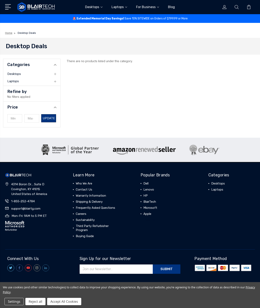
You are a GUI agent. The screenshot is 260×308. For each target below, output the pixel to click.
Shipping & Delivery (89, 202)
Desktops (94, 7)
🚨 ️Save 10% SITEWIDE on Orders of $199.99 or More (130, 18)
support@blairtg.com (25, 208)
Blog (171, 7)
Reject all (35, 301)
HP (145, 195)
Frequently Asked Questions (95, 208)
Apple (147, 214)
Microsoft (150, 208)
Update (49, 118)
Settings (14, 301)
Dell (145, 183)
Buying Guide (85, 236)
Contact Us (84, 189)
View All (149, 220)
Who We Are (84, 183)
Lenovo (148, 189)
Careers (81, 214)
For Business (147, 7)
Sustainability (85, 220)
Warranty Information (91, 195)
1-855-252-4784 (23, 201)
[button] (31, 107)
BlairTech (149, 202)
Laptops (119, 7)
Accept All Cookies (64, 301)
